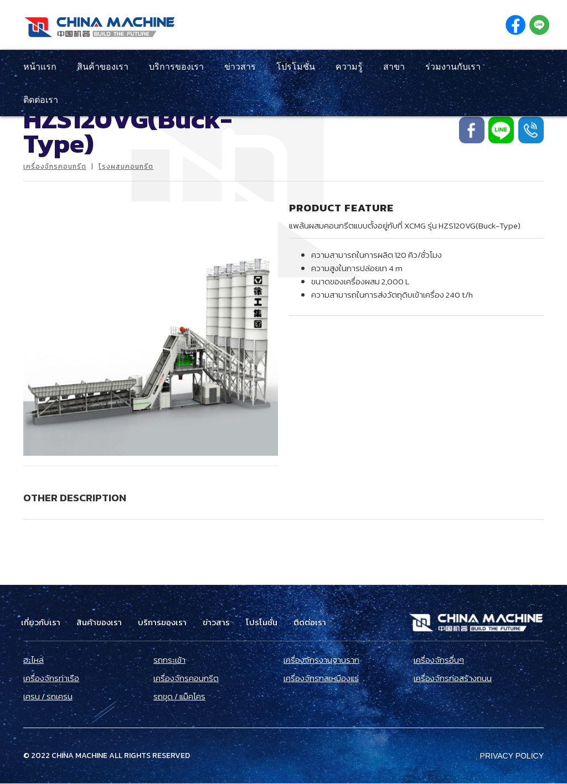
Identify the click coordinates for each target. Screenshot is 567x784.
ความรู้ (349, 66)
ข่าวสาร (240, 66)
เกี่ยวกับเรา (40, 622)
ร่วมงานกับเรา (453, 66)
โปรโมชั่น (295, 66)
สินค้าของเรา (102, 66)
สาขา (394, 66)
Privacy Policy (512, 755)
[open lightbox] (150, 328)
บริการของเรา (176, 66)
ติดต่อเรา (40, 99)
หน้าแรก (39, 66)
